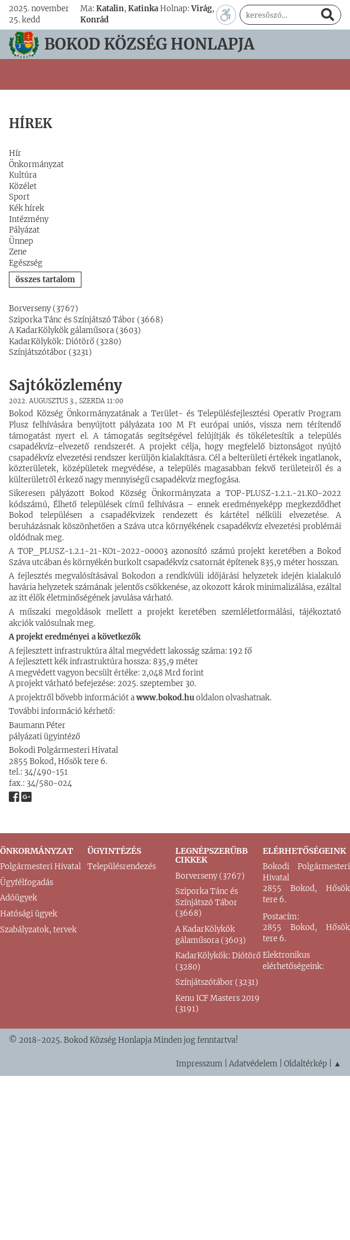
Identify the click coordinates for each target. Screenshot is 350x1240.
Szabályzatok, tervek (38, 930)
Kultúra (23, 175)
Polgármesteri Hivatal (40, 867)
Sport (19, 197)
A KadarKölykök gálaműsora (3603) (75, 330)
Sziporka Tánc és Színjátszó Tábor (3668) (86, 320)
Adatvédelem (253, 1064)
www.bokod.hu (166, 698)
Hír (15, 153)
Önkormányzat (36, 164)
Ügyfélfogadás (26, 882)
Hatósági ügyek (28, 914)
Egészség (25, 263)
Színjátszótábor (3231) (50, 352)
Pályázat (24, 230)
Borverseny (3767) (43, 309)
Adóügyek (18, 898)
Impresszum (199, 1064)
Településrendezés (121, 867)
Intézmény (28, 219)
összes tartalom (45, 280)
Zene (18, 252)
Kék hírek (26, 208)
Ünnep (21, 241)
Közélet (23, 186)
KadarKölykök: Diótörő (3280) (65, 342)
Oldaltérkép (305, 1064)
